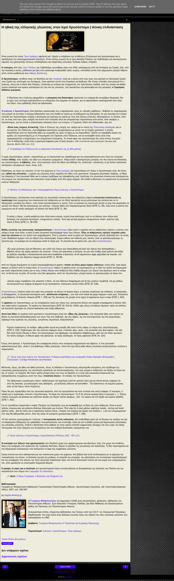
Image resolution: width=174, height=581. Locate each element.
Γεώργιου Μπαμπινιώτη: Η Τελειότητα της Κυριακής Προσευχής (69, 523)
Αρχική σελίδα (65, 567)
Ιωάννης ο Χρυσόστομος (54, 531)
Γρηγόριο (57, 79)
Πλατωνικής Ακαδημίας (104, 127)
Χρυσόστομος (104, 241)
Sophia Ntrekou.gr (13, 495)
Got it (152, 7)
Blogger (68, 577)
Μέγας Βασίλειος (38, 73)
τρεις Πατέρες (29, 67)
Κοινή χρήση (7, 543)
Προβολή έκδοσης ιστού (65, 572)
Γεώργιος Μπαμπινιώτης (43, 501)
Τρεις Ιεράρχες (31, 56)
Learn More (140, 7)
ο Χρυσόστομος (60, 230)
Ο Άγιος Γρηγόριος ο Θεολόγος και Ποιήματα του (39, 476)
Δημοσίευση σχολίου (14, 556)
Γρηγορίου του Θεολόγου (41, 471)
